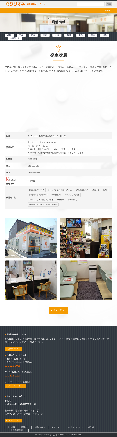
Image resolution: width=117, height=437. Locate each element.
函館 (93, 35)
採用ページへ (13, 349)
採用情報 (25, 427)
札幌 (9, 35)
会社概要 (11, 427)
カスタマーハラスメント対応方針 (81, 427)
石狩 (33, 35)
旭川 (69, 35)
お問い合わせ (40, 427)
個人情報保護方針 (18, 430)
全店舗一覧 (15, 38)
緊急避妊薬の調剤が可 (38, 195)
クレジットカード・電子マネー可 (43, 205)
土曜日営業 (56, 195)
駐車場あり (72, 200)
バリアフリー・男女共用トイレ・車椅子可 (47, 200)
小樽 (57, 35)
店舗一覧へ (58, 310)
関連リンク (56, 427)
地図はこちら (13, 421)
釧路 (81, 35)
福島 (105, 35)
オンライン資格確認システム (60, 190)
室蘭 (45, 35)
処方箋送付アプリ (36, 190)
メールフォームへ (15, 386)
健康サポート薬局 (99, 190)
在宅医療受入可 (81, 190)
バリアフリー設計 (71, 195)
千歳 (21, 35)
